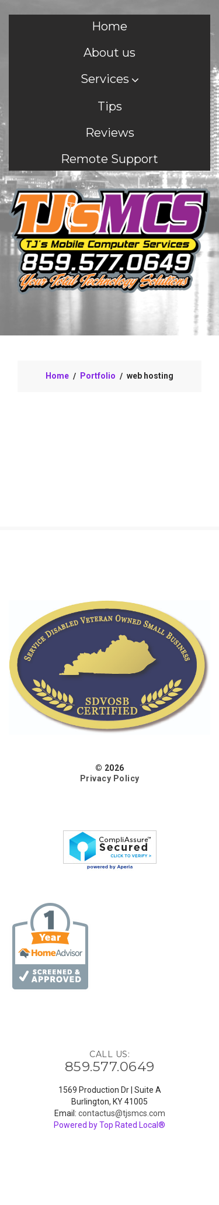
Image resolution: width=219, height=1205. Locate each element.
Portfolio (98, 375)
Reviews (109, 133)
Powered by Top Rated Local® (109, 1125)
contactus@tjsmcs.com (121, 1113)
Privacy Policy (110, 778)
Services (110, 79)
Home (109, 26)
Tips (110, 106)
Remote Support (109, 159)
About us (109, 53)
